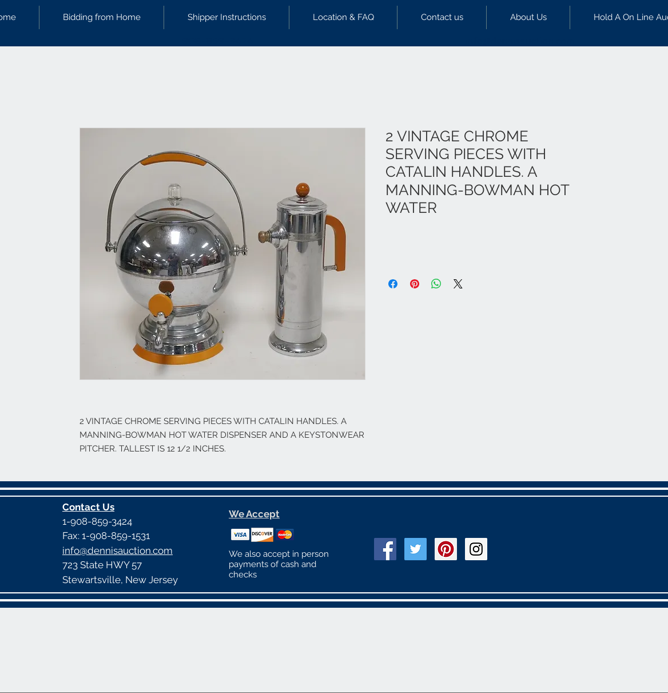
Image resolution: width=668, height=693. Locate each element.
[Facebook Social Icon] (385, 549)
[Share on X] (458, 284)
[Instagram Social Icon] (476, 549)
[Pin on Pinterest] (415, 284)
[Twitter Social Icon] (415, 549)
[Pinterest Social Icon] (446, 549)
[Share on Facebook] (393, 284)
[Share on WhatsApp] (436, 284)
